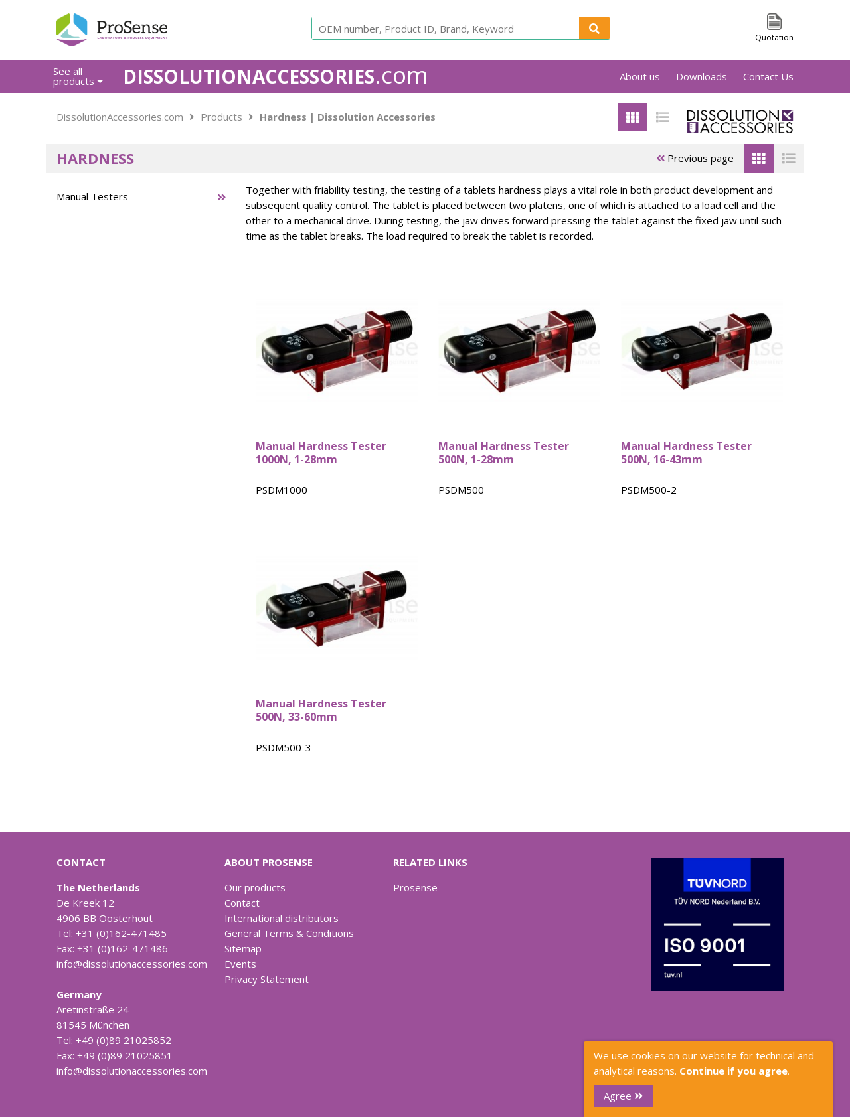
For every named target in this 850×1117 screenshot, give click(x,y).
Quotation (774, 37)
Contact (242, 902)
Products (221, 116)
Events (240, 963)
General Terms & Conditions (289, 933)
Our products (255, 887)
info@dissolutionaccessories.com (131, 963)
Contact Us (768, 76)
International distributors (281, 918)
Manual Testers (92, 196)
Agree (623, 1095)
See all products (78, 76)
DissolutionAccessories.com (119, 116)
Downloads (701, 76)
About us (640, 76)
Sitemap (243, 948)
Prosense (415, 887)
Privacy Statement (266, 979)
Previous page (695, 158)
